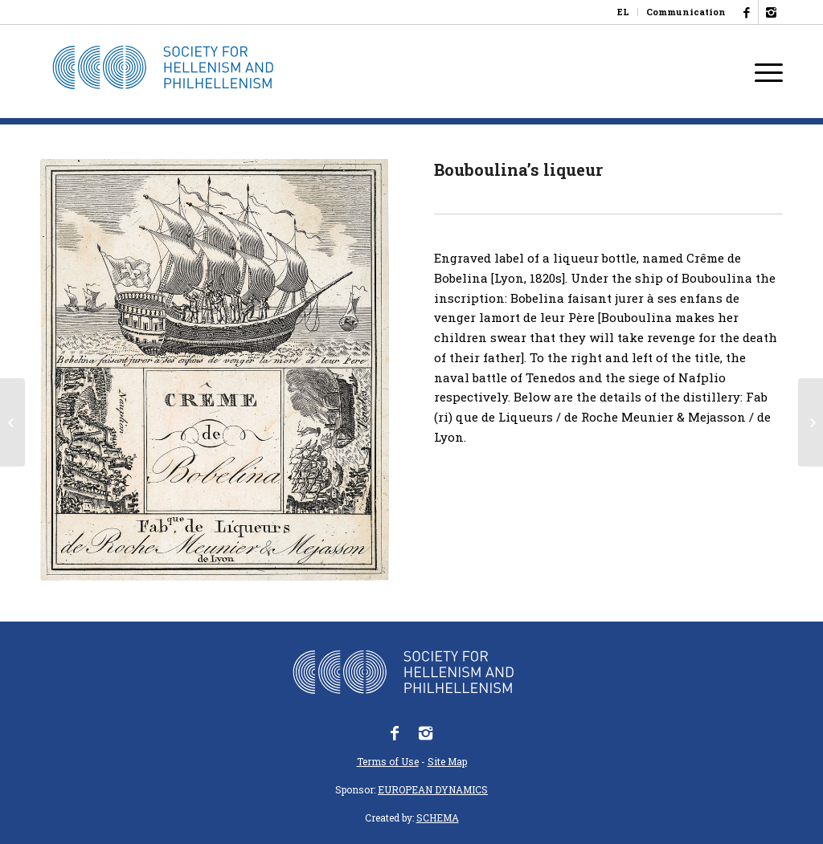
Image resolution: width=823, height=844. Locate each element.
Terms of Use (388, 761)
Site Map (447, 761)
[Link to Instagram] (771, 12)
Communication (686, 12)
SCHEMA (437, 817)
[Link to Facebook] (746, 12)
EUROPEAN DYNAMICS (433, 789)
